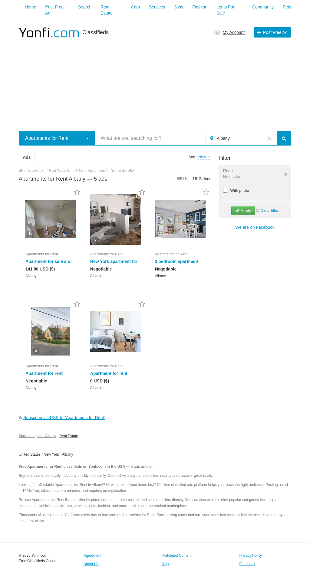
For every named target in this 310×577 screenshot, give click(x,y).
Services (157, 7)
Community (263, 7)
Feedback (247, 564)
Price (251, 174)
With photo (239, 190)
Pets (287, 7)
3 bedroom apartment (176, 261)
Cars (135, 7)
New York (51, 454)
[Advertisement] (155, 81)
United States (30, 454)
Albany (67, 454)
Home (30, 7)
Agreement (92, 555)
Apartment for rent (44, 373)
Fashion (199, 7)
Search (84, 7)
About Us (91, 564)
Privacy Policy (250, 555)
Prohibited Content (176, 555)
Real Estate (68, 436)
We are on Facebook (255, 227)
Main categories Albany (37, 436)
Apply (243, 210)
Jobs (178, 7)
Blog (165, 564)
